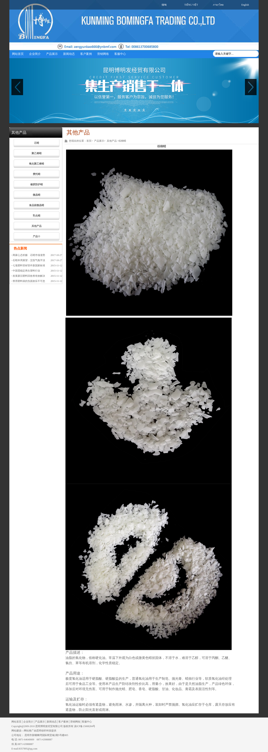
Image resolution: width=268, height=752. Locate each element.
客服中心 (120, 53)
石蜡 (36, 142)
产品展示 (52, 53)
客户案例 (86, 53)
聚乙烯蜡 (37, 153)
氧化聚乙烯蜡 (36, 163)
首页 (88, 140)
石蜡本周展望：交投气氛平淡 (29, 260)
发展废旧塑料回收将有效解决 (29, 275)
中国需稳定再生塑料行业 (26, 270)
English (245, 4)
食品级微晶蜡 (36, 205)
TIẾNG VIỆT (191, 4)
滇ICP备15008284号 (84, 726)
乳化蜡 (36, 215)
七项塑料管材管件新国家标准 (29, 265)
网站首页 (18, 53)
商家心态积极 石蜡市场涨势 (29, 255)
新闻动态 (69, 53)
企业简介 (35, 53)
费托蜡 (36, 174)
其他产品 (37, 226)
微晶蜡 (36, 194)
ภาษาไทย (218, 4)
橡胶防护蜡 (36, 184)
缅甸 (164, 4)
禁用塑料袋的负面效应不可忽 (29, 281)
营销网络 (103, 53)
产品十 (36, 236)
